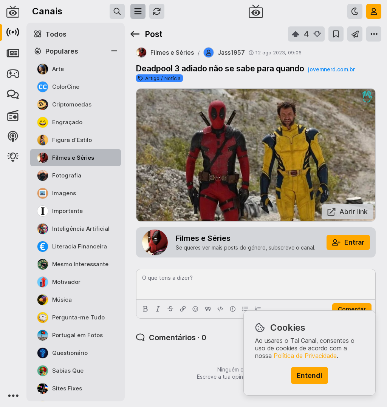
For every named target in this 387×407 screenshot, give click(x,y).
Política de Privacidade (305, 355)
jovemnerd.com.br (331, 69)
